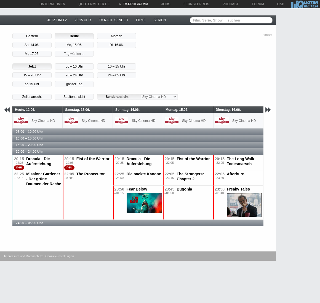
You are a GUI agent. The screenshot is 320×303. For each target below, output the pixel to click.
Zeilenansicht (32, 97)
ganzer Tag (74, 84)
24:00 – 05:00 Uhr (29, 223)
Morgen (116, 36)
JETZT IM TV (57, 20)
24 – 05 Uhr (116, 75)
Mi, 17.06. (32, 54)
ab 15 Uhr (32, 84)
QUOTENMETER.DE (92, 4)
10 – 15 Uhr (116, 66)
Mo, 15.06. (74, 45)
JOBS (164, 4)
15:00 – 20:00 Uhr (29, 145)
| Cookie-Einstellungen (59, 256)
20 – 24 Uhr (74, 75)
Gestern (32, 36)
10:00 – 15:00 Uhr (29, 138)
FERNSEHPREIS (194, 4)
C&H (278, 4)
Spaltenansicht (74, 97)
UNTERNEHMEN (50, 4)
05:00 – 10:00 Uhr (29, 132)
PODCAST (229, 4)
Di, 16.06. (117, 45)
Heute (74, 36)
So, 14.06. (32, 45)
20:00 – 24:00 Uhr (29, 152)
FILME (141, 20)
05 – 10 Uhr (74, 66)
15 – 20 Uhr (32, 75)
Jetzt (32, 66)
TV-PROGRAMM (133, 4)
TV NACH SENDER (113, 20)
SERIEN (159, 20)
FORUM (256, 4)
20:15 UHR (83, 20)
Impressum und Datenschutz (23, 256)
